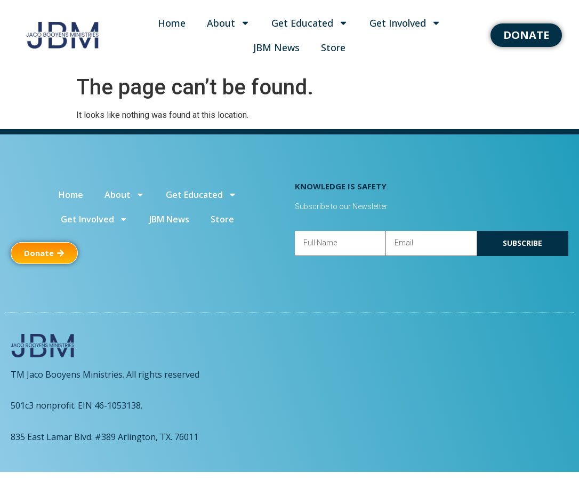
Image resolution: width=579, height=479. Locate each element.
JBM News (276, 47)
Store (333, 47)
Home (172, 23)
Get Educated (309, 23)
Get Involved (405, 23)
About (228, 23)
